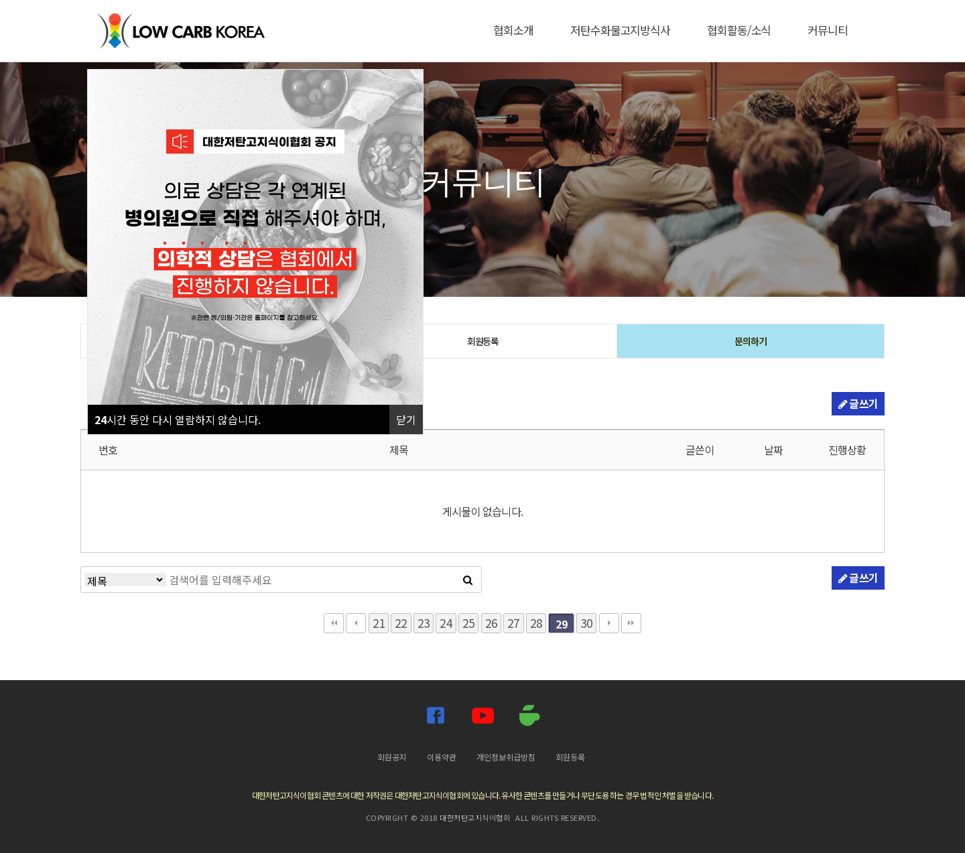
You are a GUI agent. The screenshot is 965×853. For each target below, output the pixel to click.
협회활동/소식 (739, 29)
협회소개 (513, 29)
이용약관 (441, 757)
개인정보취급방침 (505, 757)
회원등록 (483, 341)
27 (513, 622)
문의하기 (750, 341)
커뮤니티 (828, 29)
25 (468, 622)
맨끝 (631, 623)
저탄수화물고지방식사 (620, 29)
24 (446, 622)
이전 (356, 623)
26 (491, 622)
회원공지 (392, 757)
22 (401, 622)
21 (379, 622)
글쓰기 (858, 403)
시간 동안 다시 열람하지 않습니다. (177, 419)
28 (536, 622)
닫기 (406, 419)
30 (586, 622)
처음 (334, 623)
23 (423, 622)
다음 (609, 623)
